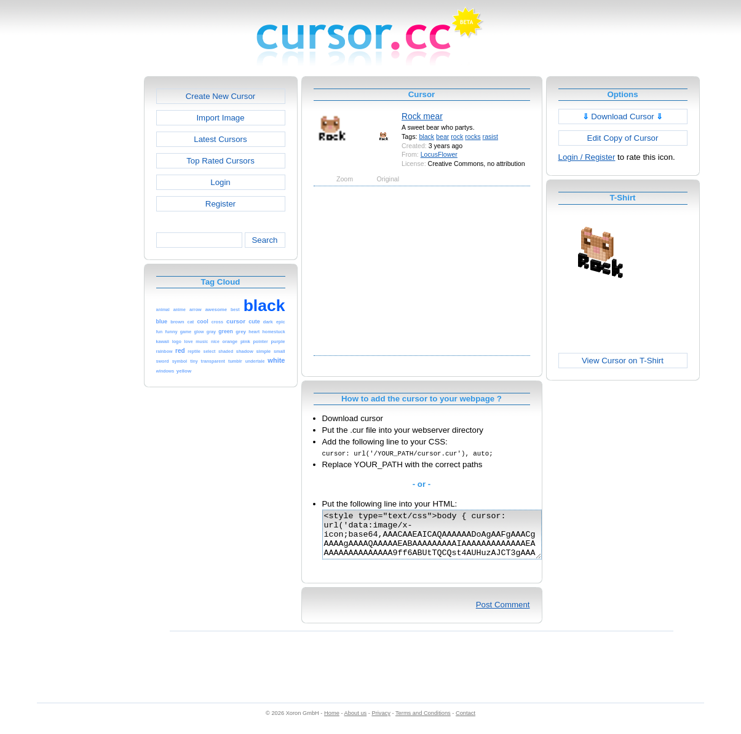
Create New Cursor (221, 96)
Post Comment (503, 613)
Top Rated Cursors (220, 160)
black (426, 136)
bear (442, 136)
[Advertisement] (91, 260)
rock (457, 136)
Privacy (380, 722)
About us (355, 722)
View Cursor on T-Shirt (623, 360)
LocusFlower (439, 154)
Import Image (220, 117)
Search (264, 240)
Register (220, 203)
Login (220, 182)
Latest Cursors (220, 139)
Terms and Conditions (423, 722)
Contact (465, 722)
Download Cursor (623, 116)
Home (331, 722)
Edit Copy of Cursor (623, 138)
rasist (490, 136)
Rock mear (422, 116)
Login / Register (587, 157)
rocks (472, 136)
